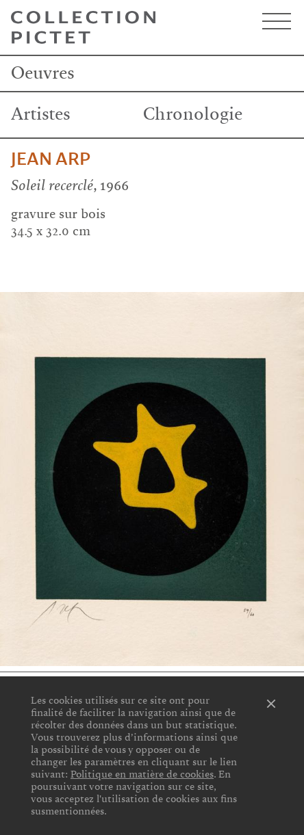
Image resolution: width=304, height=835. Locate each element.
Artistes (41, 114)
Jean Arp (50, 159)
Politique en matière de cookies (142, 774)
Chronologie (192, 114)
